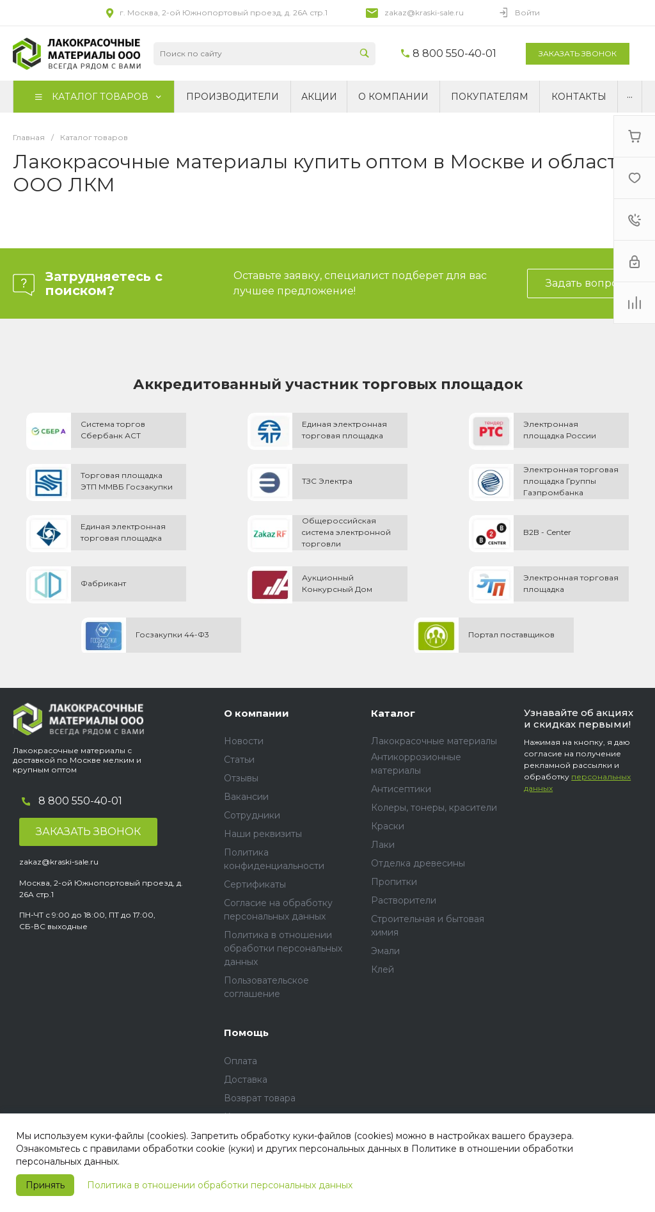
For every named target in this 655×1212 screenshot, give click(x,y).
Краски (387, 826)
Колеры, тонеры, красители (434, 807)
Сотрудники (252, 815)
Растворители (403, 900)
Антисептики (401, 789)
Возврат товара (260, 1098)
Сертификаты (255, 884)
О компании (256, 713)
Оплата (240, 1061)
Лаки (383, 844)
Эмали (385, 951)
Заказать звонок (578, 53)
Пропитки (394, 882)
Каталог (393, 713)
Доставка (245, 1079)
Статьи (239, 759)
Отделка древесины (418, 863)
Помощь (246, 1032)
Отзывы (241, 778)
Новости (244, 741)
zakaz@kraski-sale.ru (424, 12)
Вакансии (246, 796)
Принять (45, 1185)
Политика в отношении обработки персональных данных (219, 1185)
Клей (382, 969)
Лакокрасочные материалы (434, 741)
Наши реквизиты (263, 834)
